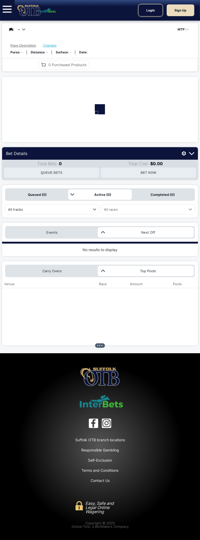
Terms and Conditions (100, 470)
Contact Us (100, 480)
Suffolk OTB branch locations (100, 440)
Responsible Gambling (100, 450)
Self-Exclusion (100, 460)
